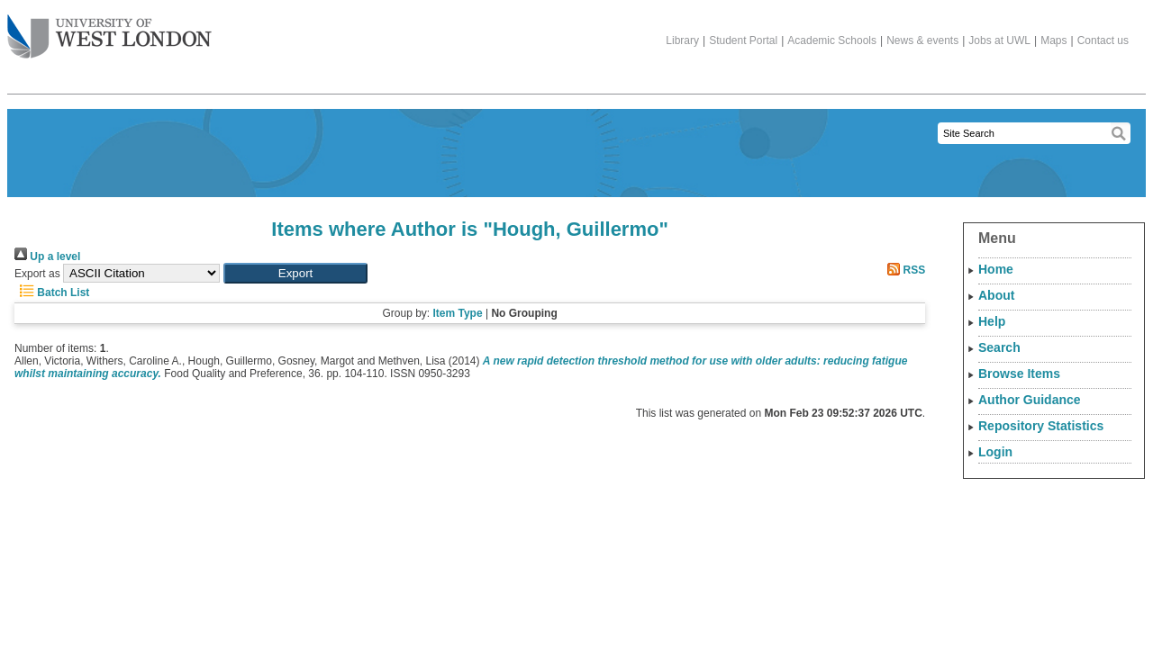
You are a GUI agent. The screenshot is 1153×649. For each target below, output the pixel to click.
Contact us (1103, 40)
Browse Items (1019, 373)
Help (991, 321)
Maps (1053, 40)
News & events (922, 40)
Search (999, 347)
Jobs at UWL (999, 40)
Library (682, 40)
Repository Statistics (1040, 426)
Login (995, 452)
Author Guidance (1029, 399)
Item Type (457, 313)
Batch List (51, 292)
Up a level (47, 256)
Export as (37, 273)
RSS (903, 270)
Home (995, 269)
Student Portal (743, 40)
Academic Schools (831, 40)
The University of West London (109, 29)
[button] (295, 273)
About (996, 295)
